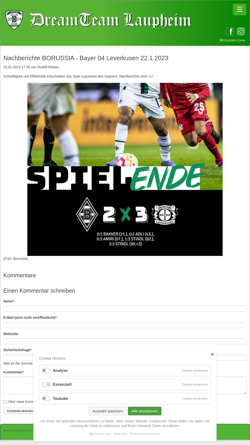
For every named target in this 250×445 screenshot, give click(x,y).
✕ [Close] (212, 354)
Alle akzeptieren (145, 411)
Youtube (60, 399)
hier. (151, 76)
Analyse (60, 370)
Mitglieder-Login (232, 40)
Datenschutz (25, 430)
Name (11, 301)
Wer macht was (99, 433)
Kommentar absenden (20, 410)
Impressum (9, 430)
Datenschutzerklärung (145, 433)
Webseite (10, 334)
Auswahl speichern (107, 411)
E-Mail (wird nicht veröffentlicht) (30, 317)
